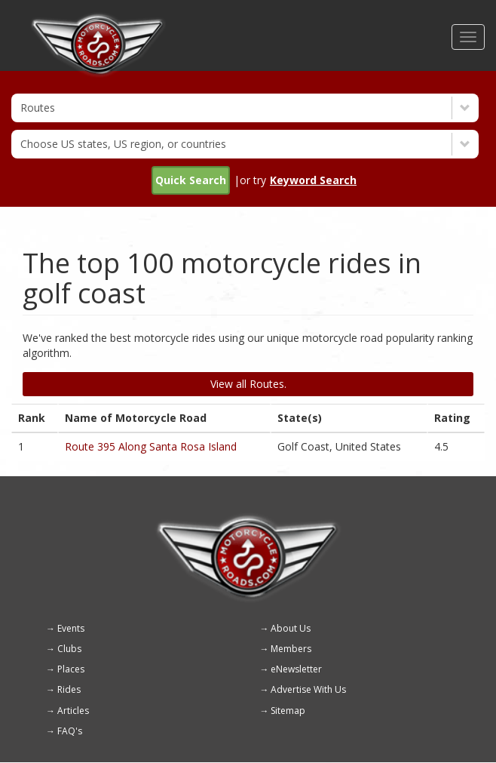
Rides (69, 689)
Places (70, 669)
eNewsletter (296, 669)
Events (70, 628)
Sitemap (288, 710)
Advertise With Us (308, 689)
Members (291, 648)
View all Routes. (248, 384)
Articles (73, 710)
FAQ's (69, 731)
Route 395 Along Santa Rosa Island (151, 446)
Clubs (69, 648)
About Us (291, 628)
